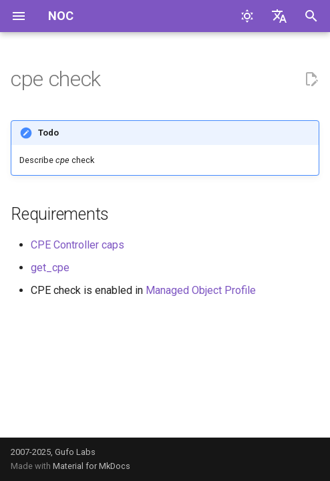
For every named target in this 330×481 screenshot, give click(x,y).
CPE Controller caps (77, 244)
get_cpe (50, 267)
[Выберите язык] (279, 16)
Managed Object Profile (201, 290)
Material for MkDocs (91, 466)
